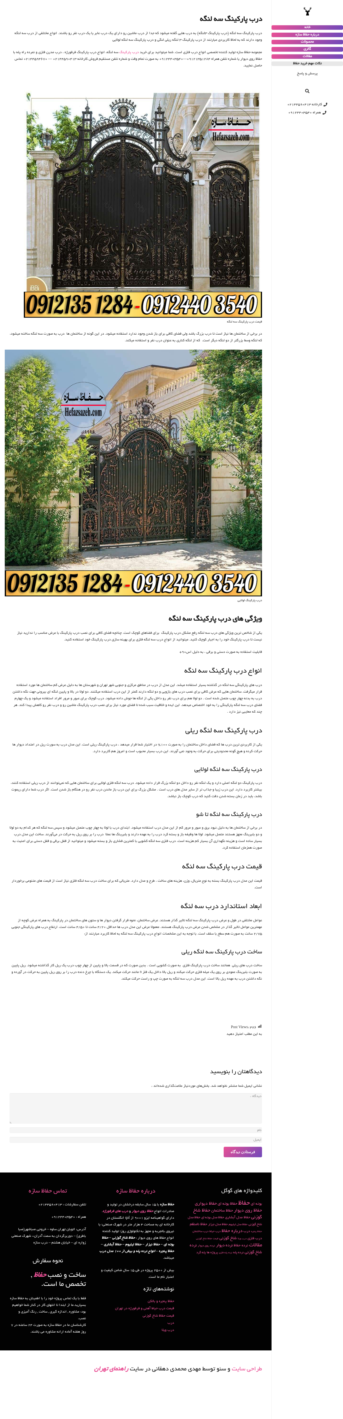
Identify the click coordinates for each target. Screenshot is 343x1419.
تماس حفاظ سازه (48, 1191)
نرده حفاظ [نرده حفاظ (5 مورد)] (241, 1246)
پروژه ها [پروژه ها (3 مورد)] (212, 1252)
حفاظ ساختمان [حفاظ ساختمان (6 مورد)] (222, 1211)
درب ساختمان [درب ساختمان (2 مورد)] (200, 1231)
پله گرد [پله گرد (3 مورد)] (201, 1252)
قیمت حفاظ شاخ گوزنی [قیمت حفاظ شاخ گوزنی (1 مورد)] (207, 1239)
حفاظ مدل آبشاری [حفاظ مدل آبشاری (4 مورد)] (237, 1217)
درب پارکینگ (129, 52)
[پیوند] (307, 11)
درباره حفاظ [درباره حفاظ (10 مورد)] (232, 1231)
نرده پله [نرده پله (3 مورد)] (238, 1252)
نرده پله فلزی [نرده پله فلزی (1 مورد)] (225, 1253)
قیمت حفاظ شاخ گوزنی (158, 1316)
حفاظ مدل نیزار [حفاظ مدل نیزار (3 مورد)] (218, 1224)
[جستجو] (307, 91)
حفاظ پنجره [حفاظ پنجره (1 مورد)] (256, 1231)
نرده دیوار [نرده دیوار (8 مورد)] (224, 1245)
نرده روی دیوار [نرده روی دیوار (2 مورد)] (206, 1245)
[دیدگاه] (136, 1108)
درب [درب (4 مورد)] (246, 1231)
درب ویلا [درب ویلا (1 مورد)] (242, 1239)
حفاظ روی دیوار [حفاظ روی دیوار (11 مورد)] (248, 1210)
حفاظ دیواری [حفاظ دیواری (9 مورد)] (206, 1204)
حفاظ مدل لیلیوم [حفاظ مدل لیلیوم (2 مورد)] (238, 1224)
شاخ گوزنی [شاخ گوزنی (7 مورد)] (228, 1238)
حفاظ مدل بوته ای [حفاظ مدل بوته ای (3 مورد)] (212, 1217)
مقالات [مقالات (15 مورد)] (255, 1245)
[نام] (136, 1130)
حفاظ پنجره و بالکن (161, 1301)
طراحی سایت (247, 1369)
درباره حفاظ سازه (135, 1191)
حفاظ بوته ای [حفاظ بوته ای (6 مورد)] (227, 1204)
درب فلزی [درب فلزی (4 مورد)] (254, 1238)
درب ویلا (168, 1330)
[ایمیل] (136, 1140)
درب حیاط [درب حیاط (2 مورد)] (215, 1231)
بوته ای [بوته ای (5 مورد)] (256, 1204)
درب (170, 1323)
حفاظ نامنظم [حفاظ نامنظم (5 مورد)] (198, 1225)
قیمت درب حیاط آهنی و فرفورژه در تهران (144, 1308)
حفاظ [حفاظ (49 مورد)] (244, 1203)
